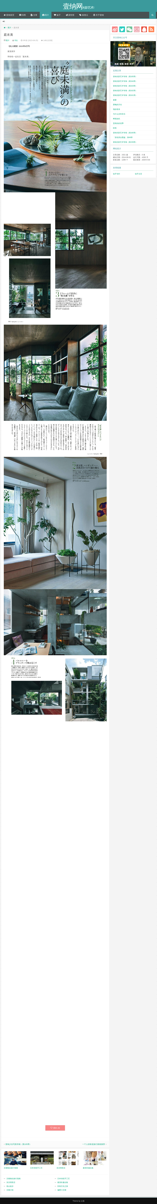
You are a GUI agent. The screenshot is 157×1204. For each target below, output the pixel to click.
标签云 (83, 15)
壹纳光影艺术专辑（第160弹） (125, 133)
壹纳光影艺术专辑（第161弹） (125, 95)
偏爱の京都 (61, 1190)
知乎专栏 (116, 174)
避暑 (115, 100)
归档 (22, 15)
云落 (82, 1201)
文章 (34, 15)
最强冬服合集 (62, 1182)
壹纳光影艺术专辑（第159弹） (125, 142)
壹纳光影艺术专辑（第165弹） (125, 76)
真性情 (70, 15)
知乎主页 (138, 174)
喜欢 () (55, 1128)
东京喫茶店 (10, 1182)
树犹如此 (116, 119)
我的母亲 (116, 109)
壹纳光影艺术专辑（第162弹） (125, 91)
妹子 (57, 15)
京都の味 (9, 1190)
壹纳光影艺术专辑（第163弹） (125, 86)
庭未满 (8, 34)
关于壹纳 (98, 15)
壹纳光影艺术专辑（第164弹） (125, 81)
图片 (45, 15)
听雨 (115, 128)
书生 (16, 40)
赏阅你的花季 (118, 123)
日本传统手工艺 (63, 1179)
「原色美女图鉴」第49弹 (123, 137)
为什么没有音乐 (119, 114)
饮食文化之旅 (62, 1186)
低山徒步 (9, 1186)
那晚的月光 (117, 105)
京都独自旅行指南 (13, 1179)
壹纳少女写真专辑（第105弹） (18, 1144)
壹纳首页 (9, 15)
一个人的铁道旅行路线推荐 (93, 1144)
